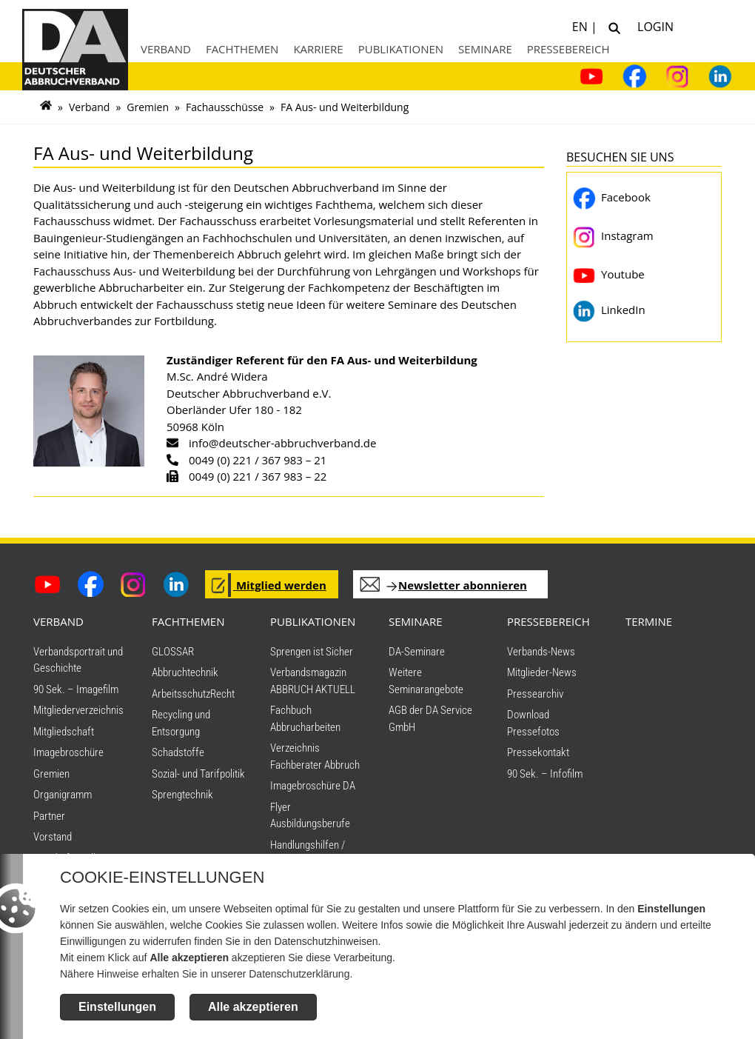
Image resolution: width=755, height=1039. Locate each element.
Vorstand (52, 836)
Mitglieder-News (542, 672)
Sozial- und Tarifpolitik (198, 774)
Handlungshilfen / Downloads (307, 853)
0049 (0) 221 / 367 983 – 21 (257, 459)
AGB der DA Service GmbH (430, 719)
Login (652, 26)
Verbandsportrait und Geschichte (78, 660)
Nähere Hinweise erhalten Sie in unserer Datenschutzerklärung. (206, 974)
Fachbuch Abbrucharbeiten (305, 719)
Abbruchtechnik (185, 672)
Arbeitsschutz (181, 694)
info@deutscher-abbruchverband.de (282, 442)
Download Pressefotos (533, 723)
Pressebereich (568, 48)
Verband (166, 48)
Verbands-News (541, 651)
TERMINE (648, 621)
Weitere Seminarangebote (426, 681)
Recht (222, 694)
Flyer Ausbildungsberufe (310, 816)
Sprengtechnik (182, 794)
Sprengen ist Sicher (311, 651)
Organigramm (62, 794)
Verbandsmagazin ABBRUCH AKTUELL (312, 681)
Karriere (318, 48)
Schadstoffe (178, 752)
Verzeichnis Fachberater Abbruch (315, 756)
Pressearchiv (535, 694)
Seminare (485, 48)
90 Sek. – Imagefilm (75, 689)
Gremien (148, 107)
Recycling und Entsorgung (181, 723)
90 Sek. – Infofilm (545, 774)
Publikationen (400, 48)
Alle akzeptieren (253, 1006)
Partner (49, 816)
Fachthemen (242, 48)
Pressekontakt (538, 752)
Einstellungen (117, 1006)
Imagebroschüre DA (312, 785)
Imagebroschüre (68, 752)
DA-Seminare (417, 651)
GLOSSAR (173, 651)
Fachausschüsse (225, 107)
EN (581, 26)
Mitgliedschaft (63, 731)
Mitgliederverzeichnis (78, 710)
